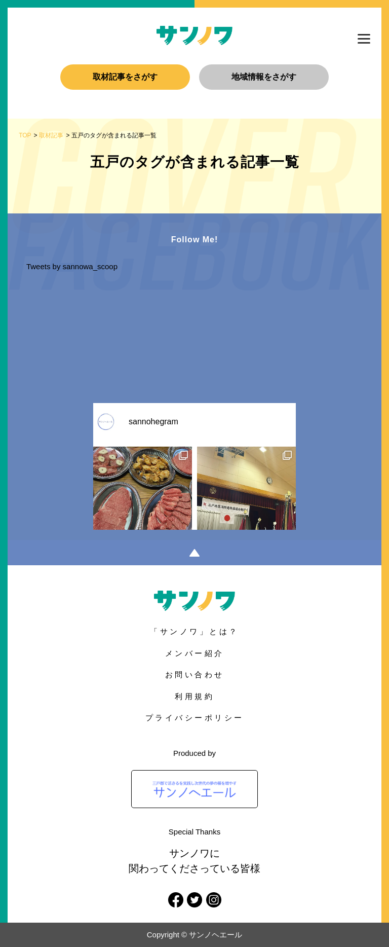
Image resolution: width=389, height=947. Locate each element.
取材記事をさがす (125, 76)
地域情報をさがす (263, 76)
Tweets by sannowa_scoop (72, 266)
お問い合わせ (194, 674)
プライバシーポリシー (194, 717)
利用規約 (194, 696)
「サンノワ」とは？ (194, 631)
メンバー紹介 (194, 653)
